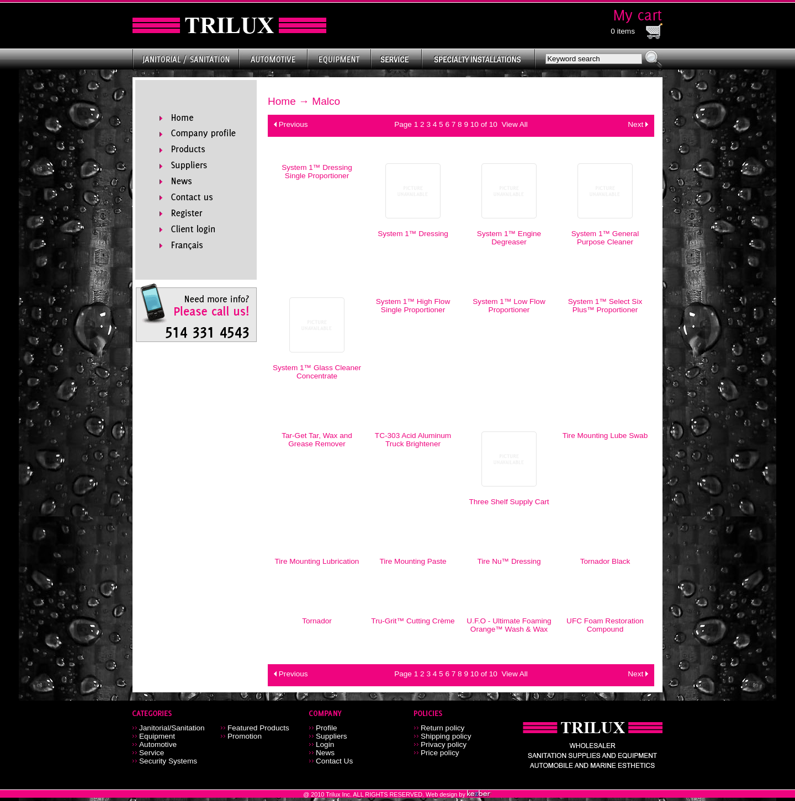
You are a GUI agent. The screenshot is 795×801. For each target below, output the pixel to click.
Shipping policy (446, 736)
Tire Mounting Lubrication (317, 561)
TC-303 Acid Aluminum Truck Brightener (413, 439)
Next (635, 124)
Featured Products (258, 728)
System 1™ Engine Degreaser (509, 237)
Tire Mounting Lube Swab (605, 435)
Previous (293, 124)
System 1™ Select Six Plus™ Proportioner (605, 305)
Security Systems (168, 761)
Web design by (446, 794)
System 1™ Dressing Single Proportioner (317, 171)
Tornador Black (605, 561)
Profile (326, 728)
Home (282, 101)
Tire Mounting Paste (412, 561)
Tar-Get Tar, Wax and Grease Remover (317, 439)
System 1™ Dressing (413, 233)
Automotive (158, 744)
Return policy (442, 728)
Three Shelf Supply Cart (509, 502)
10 (474, 124)
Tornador (317, 621)
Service (151, 753)
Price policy (440, 753)
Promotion (244, 736)
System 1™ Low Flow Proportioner (509, 305)
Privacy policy (444, 744)
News (325, 753)
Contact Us (334, 761)
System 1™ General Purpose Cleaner (605, 237)
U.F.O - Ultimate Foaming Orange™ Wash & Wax (509, 625)
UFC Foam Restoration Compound (605, 625)
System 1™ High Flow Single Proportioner (413, 305)
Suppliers (331, 736)
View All (514, 124)
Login (325, 744)
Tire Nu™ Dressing (508, 561)
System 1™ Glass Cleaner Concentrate (317, 372)
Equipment (157, 736)
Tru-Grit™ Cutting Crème (412, 621)
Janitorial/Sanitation (172, 728)
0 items (623, 31)
